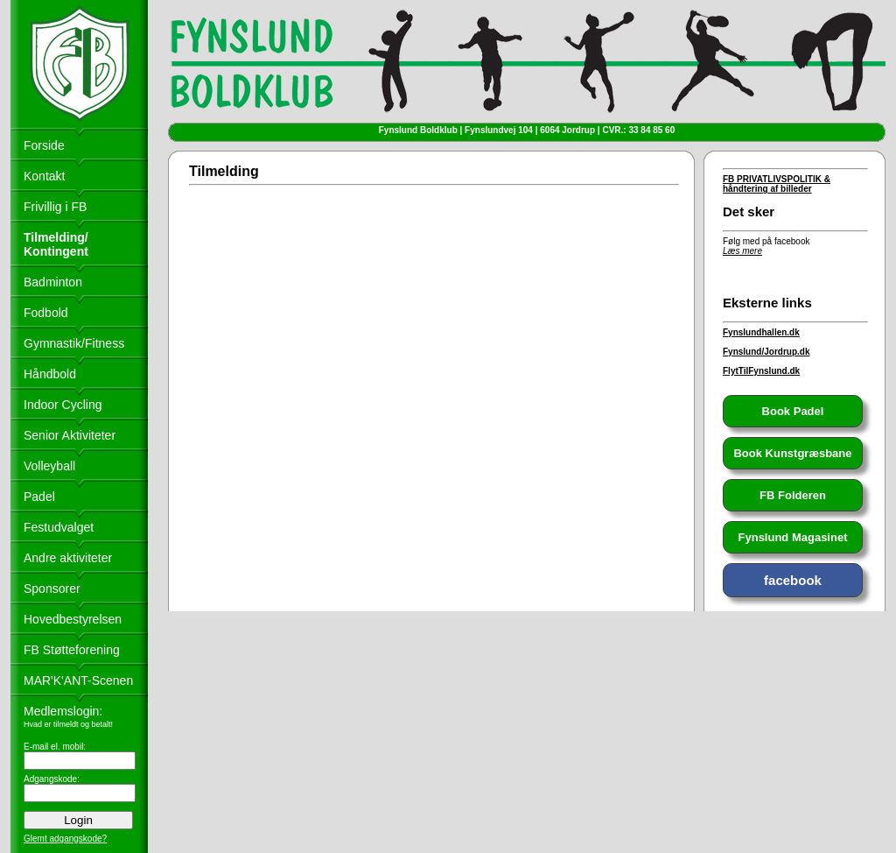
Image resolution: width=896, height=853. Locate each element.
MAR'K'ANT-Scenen (78, 680)
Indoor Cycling (63, 405)
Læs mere (742, 251)
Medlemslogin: (63, 711)
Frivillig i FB (55, 207)
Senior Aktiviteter (70, 435)
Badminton (53, 282)
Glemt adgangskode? (65, 838)
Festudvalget (59, 527)
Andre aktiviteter (68, 558)
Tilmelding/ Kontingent (56, 244)
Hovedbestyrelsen (73, 619)
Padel (39, 497)
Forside (44, 145)
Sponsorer (52, 589)
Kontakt (44, 176)
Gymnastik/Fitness (74, 343)
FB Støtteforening (72, 650)
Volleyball (49, 466)
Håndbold (50, 374)
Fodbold (46, 313)
